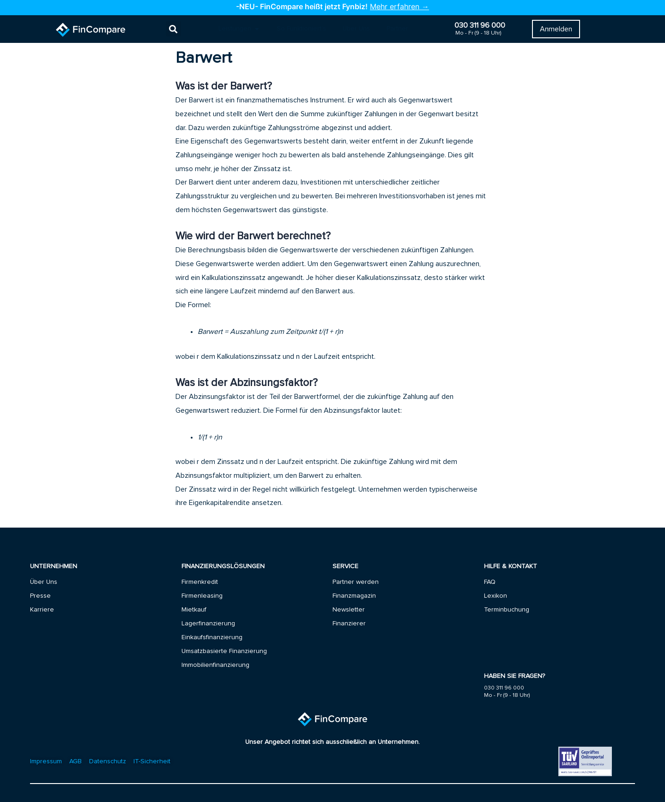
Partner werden (355, 582)
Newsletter (348, 609)
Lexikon (495, 596)
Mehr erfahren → (399, 6)
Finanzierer (349, 623)
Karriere (42, 609)
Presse (40, 596)
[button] (173, 29)
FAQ (490, 582)
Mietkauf (193, 609)
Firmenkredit (199, 582)
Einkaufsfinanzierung (211, 637)
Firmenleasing (202, 596)
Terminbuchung (506, 609)
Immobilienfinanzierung (215, 665)
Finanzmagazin (354, 596)
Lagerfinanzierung (208, 623)
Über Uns (43, 582)
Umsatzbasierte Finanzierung (224, 651)
